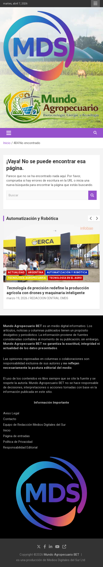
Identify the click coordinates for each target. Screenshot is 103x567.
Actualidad (16, 272)
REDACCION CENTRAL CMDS (49, 298)
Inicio (7, 430)
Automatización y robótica (67, 272)
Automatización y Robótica (32, 218)
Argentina (35, 272)
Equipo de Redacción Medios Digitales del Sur (34, 425)
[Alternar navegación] (8, 133)
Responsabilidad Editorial (20, 447)
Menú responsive (95, 3)
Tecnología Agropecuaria (27, 277)
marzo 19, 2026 (17, 298)
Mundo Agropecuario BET (61, 554)
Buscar (92, 195)
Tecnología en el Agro (65, 277)
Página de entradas (16, 436)
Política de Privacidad (17, 442)
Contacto (9, 419)
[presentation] (91, 218)
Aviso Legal (11, 413)
